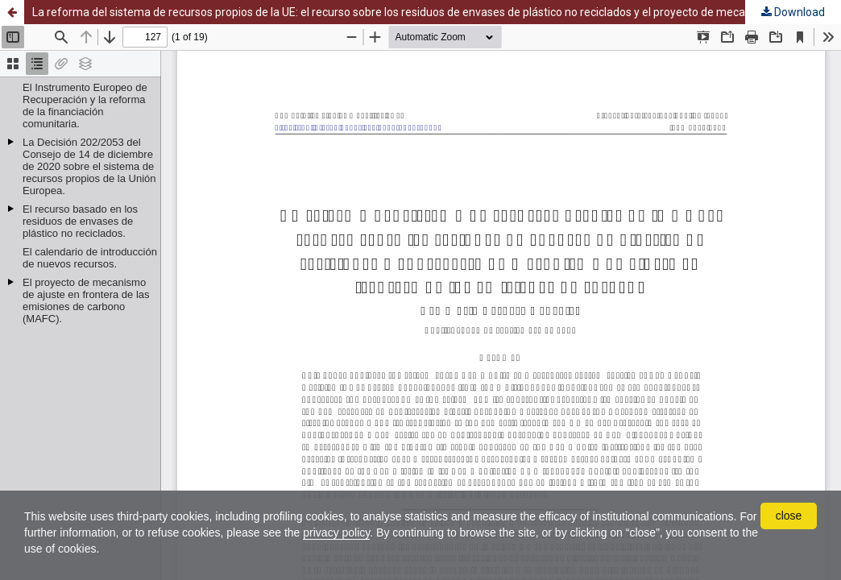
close (789, 515)
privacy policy (336, 532)
